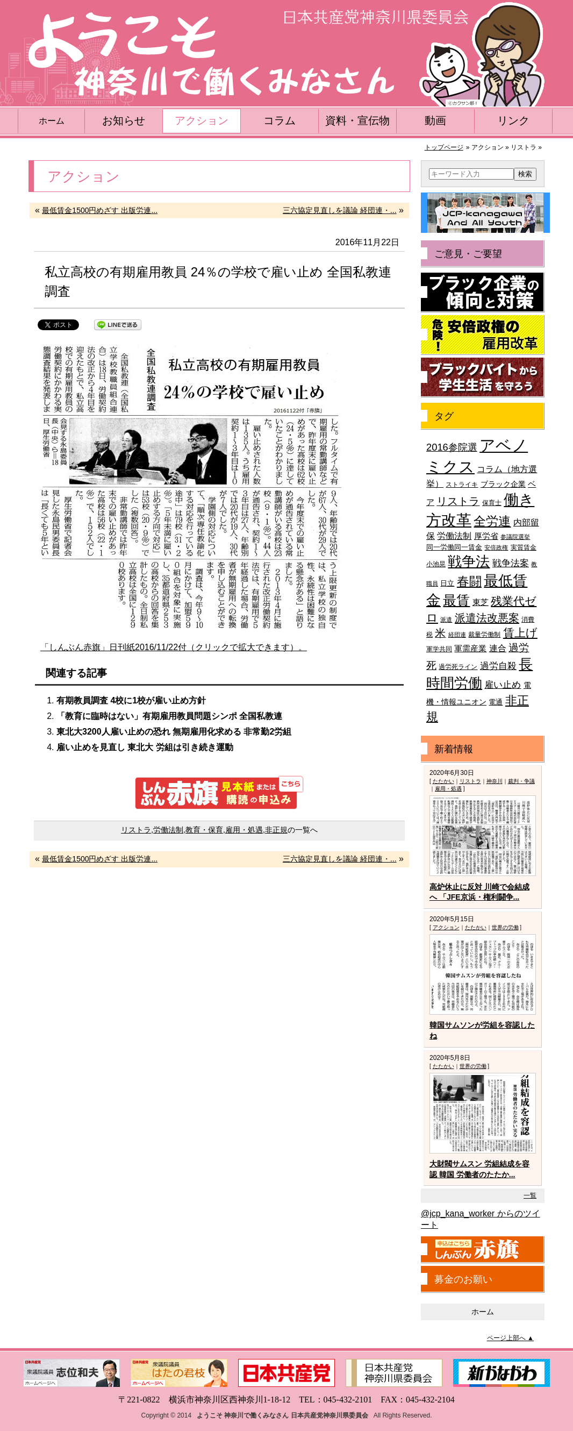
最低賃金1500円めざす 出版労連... (99, 210)
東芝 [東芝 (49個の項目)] (480, 602)
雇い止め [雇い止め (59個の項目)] (502, 685)
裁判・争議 (521, 781)
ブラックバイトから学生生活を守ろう (483, 377)
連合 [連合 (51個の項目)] (497, 648)
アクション (201, 120)
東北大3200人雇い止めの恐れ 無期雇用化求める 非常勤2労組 (173, 731)
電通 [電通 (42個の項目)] (496, 702)
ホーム (52, 120)
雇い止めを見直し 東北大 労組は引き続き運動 (144, 747)
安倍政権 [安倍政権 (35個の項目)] (496, 547)
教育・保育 (204, 829)
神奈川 (494, 781)
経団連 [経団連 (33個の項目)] (457, 634)
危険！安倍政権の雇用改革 (483, 335)
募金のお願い (463, 1279)
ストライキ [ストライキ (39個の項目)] (462, 484)
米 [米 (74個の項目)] (440, 633)
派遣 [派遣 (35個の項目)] (446, 619)
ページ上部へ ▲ (510, 1338)
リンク (513, 120)
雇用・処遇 (244, 829)
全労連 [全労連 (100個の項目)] (492, 521)
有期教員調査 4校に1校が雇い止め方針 (131, 700)
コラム (279, 120)
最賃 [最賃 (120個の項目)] (456, 600)
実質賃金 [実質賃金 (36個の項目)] (523, 547)
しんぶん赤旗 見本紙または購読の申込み (219, 792)
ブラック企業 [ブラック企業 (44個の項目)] (503, 484)
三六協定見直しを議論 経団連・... (340, 210)
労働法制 (168, 829)
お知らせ (123, 120)
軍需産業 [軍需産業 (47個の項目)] (470, 648)
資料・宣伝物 (357, 120)
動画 (435, 120)
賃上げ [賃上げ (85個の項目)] (520, 632)
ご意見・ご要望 (468, 253)
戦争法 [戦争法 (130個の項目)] (469, 561)
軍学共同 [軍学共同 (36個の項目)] (439, 648)
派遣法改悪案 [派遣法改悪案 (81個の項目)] (487, 618)
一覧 (530, 1195)
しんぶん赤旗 (483, 1249)
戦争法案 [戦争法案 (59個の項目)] (510, 563)
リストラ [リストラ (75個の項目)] (457, 501)
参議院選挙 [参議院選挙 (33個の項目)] (515, 536)
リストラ (136, 829)
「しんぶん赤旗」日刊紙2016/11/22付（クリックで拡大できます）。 (173, 647)
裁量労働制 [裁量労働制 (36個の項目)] (484, 634)
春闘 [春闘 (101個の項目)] (469, 581)
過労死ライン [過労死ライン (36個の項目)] (458, 666)
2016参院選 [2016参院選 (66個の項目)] (451, 447)
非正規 (276, 829)
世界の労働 (505, 927)
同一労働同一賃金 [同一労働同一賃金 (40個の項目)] (454, 547)
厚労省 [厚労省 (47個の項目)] (486, 536)
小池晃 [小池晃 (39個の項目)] (436, 564)
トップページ (444, 147)
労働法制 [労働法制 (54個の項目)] (454, 535)
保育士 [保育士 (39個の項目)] (492, 503)
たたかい (443, 781)
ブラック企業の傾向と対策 (483, 292)
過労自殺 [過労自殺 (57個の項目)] (498, 666)
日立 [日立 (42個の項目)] (447, 583)
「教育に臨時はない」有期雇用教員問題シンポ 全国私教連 (169, 716)
